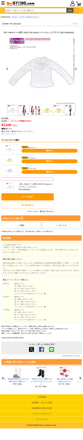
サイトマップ (42, 419)
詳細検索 (76, 10)
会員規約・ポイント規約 (42, 402)
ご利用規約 (42, 397)
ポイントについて (8, 134)
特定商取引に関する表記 (42, 408)
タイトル (61, 225)
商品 (21, 225)
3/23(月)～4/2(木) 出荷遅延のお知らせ (26, 17)
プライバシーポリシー (42, 414)
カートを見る (27, 197)
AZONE (5, 24)
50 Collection (15, 24)
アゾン (75, 24)
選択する (49, 151)
